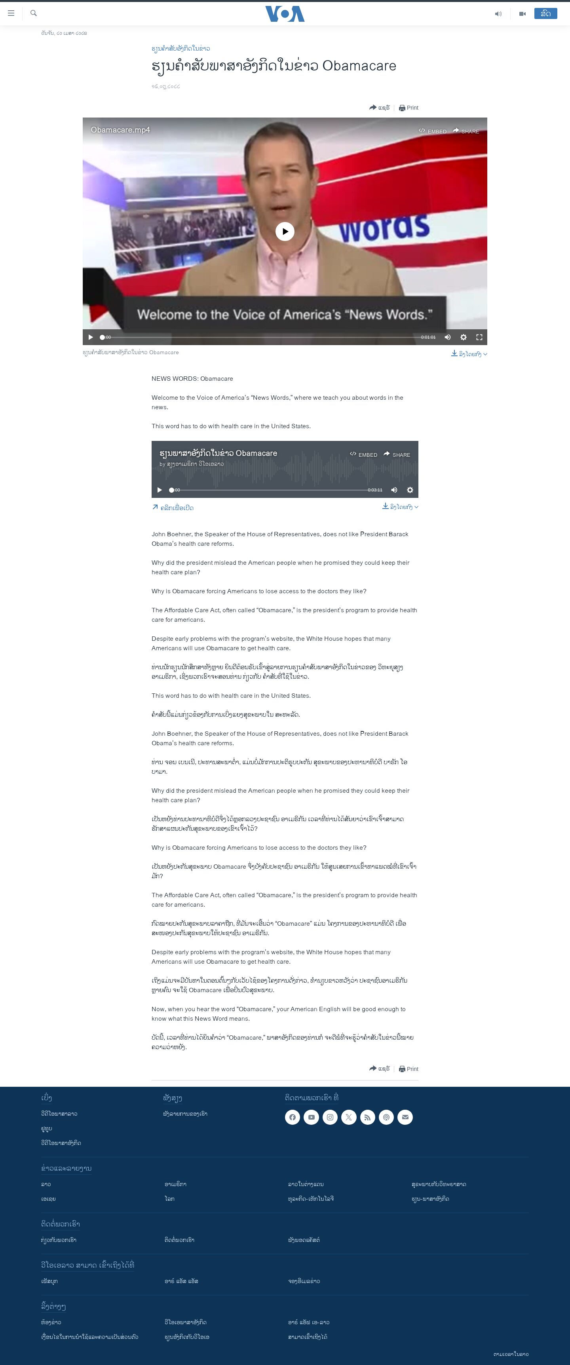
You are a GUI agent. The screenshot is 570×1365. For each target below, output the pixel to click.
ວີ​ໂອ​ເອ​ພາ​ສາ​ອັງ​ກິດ (186, 1322)
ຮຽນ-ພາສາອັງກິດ (430, 1199)
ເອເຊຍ (48, 1199)
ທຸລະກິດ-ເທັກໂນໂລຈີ (311, 1199)
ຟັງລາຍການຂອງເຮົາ (185, 1114)
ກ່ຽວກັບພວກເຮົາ (58, 1240)
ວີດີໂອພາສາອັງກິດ (61, 1143)
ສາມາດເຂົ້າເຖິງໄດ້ (307, 1337)
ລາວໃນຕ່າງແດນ (306, 1184)
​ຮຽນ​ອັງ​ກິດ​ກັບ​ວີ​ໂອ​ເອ (187, 1337)
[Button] (379, 108)
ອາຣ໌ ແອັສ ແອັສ (181, 1281)
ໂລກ (170, 1199)
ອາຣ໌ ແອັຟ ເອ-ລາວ (309, 1322)
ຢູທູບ (46, 1128)
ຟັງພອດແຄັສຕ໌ (304, 1240)
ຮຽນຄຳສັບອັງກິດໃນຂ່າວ (181, 49)
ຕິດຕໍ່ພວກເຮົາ (179, 1240)
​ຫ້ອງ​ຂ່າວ (51, 1322)
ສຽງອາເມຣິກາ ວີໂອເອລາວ (195, 464)
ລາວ (46, 1184)
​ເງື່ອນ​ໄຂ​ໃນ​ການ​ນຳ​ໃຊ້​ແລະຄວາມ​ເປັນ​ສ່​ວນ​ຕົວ (90, 1337)
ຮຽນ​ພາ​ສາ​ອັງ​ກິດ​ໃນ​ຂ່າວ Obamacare (218, 453)
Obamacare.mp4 (120, 130)
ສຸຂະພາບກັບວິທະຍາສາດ (439, 1184)
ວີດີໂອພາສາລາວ (59, 1114)
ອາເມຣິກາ (175, 1184)
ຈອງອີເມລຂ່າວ (304, 1281)
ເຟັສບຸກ (49, 1281)
